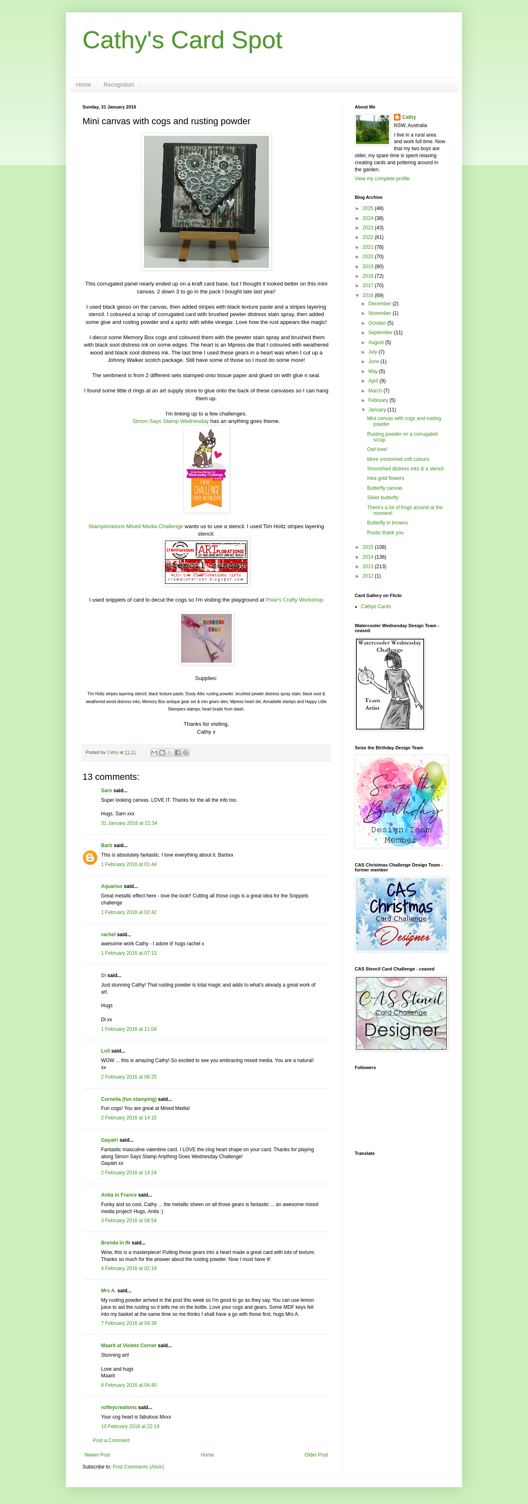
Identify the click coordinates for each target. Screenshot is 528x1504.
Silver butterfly (382, 498)
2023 (369, 228)
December (380, 304)
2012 (369, 576)
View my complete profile (382, 179)
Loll (105, 1051)
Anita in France (119, 1195)
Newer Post (97, 1455)
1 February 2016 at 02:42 (129, 912)
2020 (369, 257)
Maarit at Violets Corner (128, 1345)
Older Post (316, 1455)
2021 (369, 247)
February (378, 400)
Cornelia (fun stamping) (129, 1099)
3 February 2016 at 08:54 (129, 1220)
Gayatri (109, 1140)
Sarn (106, 790)
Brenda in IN (115, 1243)
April (374, 381)
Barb (106, 845)
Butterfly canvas (384, 488)
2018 (369, 276)
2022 (369, 237)
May (373, 371)
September (381, 332)
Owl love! (377, 449)
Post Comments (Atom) (138, 1467)
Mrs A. (108, 1291)
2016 (369, 295)
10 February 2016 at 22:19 (130, 1426)
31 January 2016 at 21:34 (129, 823)
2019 (369, 266)
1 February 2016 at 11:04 (129, 1029)
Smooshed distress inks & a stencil (405, 469)
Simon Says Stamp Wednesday (170, 421)
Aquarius (112, 886)
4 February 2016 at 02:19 (129, 1268)
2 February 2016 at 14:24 (129, 1173)
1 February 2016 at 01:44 (129, 864)
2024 (369, 218)
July (373, 352)
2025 (369, 208)
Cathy (409, 117)
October (377, 323)
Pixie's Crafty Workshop (294, 600)
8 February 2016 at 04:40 (129, 1385)
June (374, 361)
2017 (369, 285)
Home (83, 84)
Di (103, 975)
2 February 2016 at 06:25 (129, 1077)
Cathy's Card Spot (182, 40)
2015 (369, 547)
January (377, 410)
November (380, 313)
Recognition (119, 84)
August (376, 342)
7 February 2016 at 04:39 (129, 1323)
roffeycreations (119, 1407)
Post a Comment (111, 1440)
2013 (369, 566)
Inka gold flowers (385, 478)
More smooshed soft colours (398, 459)
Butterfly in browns (387, 523)
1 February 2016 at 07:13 (129, 953)
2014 (369, 557)
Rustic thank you (385, 533)
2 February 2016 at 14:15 (129, 1118)
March (376, 391)
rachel (108, 934)
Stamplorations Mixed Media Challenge (136, 526)
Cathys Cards (376, 606)
